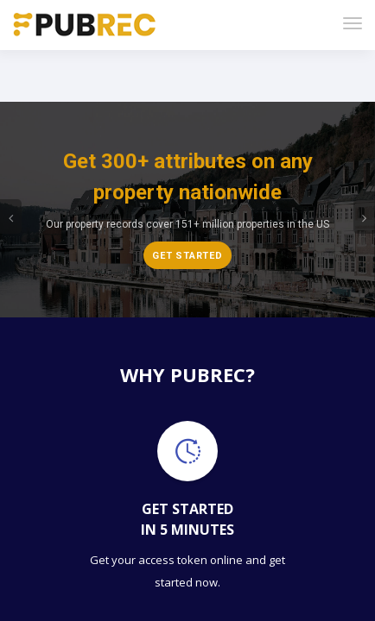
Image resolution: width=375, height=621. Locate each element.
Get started (187, 197)
